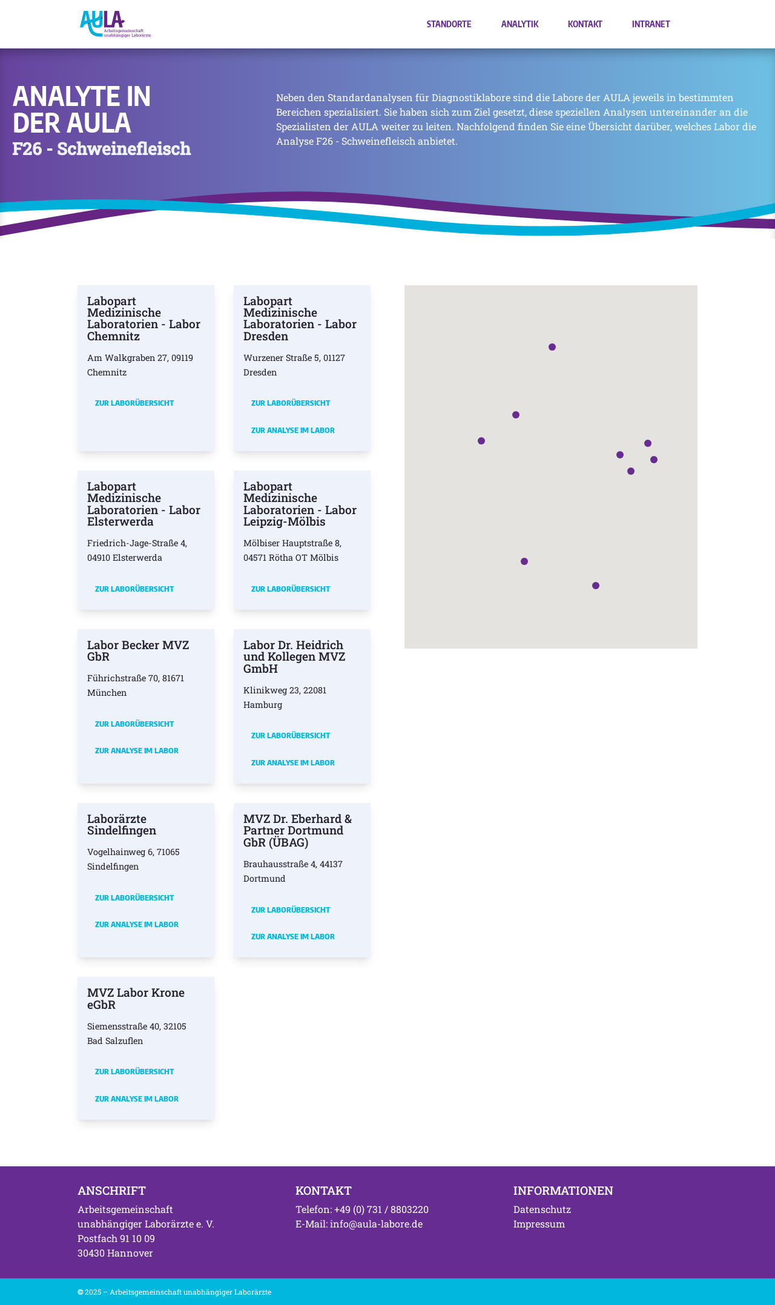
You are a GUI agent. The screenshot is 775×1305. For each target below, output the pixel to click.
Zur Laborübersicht (134, 403)
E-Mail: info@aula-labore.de (359, 1223)
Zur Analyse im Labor (293, 430)
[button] (620, 454)
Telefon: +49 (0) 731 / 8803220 (362, 1209)
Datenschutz (542, 1209)
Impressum (539, 1223)
